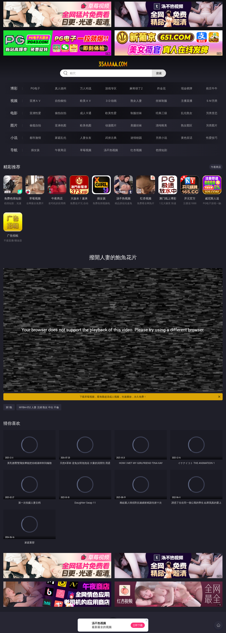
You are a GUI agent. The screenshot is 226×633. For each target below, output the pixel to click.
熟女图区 (186, 125)
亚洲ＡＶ (35, 101)
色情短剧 (161, 150)
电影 (13, 113)
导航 (13, 150)
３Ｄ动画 (111, 101)
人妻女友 (85, 138)
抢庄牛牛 (211, 88)
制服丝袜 (136, 113)
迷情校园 (136, 138)
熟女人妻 (136, 101)
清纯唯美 (161, 125)
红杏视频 (136, 150)
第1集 (9, 407)
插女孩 (35, 150)
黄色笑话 (186, 138)
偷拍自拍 (60, 113)
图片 (13, 125)
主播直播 (186, 101)
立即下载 (138, 625)
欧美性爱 (111, 113)
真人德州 (60, 88)
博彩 (13, 88)
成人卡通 (85, 113)
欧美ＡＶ (85, 101)
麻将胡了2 (136, 88)
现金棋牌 (186, 88)
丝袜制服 (161, 101)
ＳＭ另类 (211, 101)
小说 (13, 137)
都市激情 (35, 138)
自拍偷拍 (60, 101)
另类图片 (211, 125)
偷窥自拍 (35, 125)
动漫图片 (111, 125)
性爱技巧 (211, 138)
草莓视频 (85, 150)
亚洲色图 (60, 125)
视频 (13, 100)
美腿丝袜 (136, 125)
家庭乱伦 (60, 138)
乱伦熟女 (186, 113)
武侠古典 (111, 138)
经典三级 (161, 113)
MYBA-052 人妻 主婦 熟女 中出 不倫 (39, 407)
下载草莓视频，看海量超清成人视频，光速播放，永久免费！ (150, 397)
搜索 (159, 73)
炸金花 (161, 88)
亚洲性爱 (35, 113)
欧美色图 (85, 125)
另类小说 (161, 138)
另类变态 (211, 113)
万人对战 (85, 88)
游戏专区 (111, 88)
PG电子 (35, 88)
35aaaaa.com (113, 64)
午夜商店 (60, 150)
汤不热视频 (111, 150)
